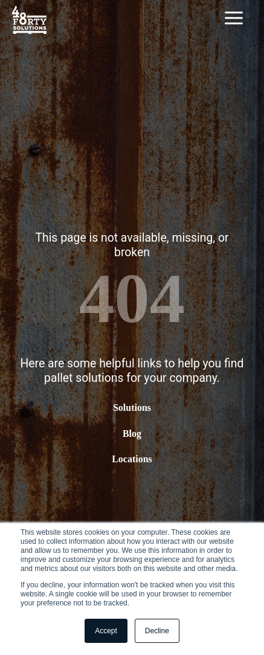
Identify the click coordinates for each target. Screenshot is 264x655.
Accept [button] (106, 631)
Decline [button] (157, 631)
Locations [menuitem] (132, 459)
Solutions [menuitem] (132, 408)
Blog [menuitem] (132, 433)
